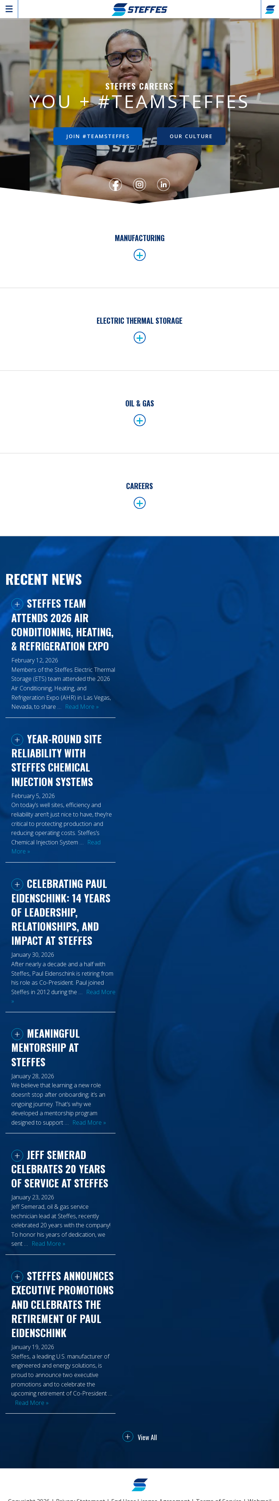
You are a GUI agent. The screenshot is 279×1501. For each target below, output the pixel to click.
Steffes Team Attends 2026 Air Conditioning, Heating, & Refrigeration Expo (62, 624)
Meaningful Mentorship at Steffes (45, 1047)
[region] (139, 112)
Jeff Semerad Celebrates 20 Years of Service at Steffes (59, 1168)
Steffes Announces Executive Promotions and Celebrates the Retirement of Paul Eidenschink (62, 1304)
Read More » (82, 707)
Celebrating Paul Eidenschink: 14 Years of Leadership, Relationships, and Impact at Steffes (60, 912)
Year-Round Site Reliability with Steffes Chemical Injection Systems (56, 760)
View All (139, 1436)
